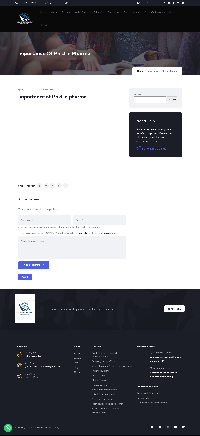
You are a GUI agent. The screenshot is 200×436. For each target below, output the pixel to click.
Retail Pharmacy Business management (112, 367)
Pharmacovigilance (101, 371)
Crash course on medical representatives (104, 356)
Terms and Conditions (148, 394)
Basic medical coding (102, 400)
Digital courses (99, 376)
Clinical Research (100, 381)
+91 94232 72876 (151, 148)
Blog (76, 368)
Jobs (76, 363)
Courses (78, 358)
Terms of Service (102, 233)
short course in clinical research (107, 404)
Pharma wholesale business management (105, 411)
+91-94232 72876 (33, 356)
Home (140, 71)
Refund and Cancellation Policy (152, 403)
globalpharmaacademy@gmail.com (43, 367)
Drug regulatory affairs (103, 362)
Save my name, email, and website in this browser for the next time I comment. (62, 226)
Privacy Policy (81, 233)
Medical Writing (100, 385)
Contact (78, 373)
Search (137, 94)
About (77, 354)
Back (25, 277)
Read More (173, 309)
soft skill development (103, 395)
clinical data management (105, 390)
